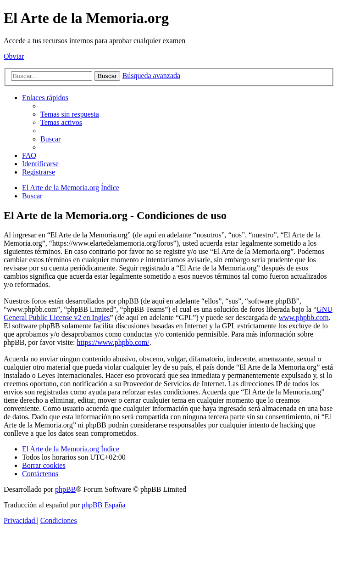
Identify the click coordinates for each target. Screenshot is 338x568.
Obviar (14, 56)
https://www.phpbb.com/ (113, 342)
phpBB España (104, 505)
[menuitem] (69, 114)
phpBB (65, 489)
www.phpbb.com (303, 317)
